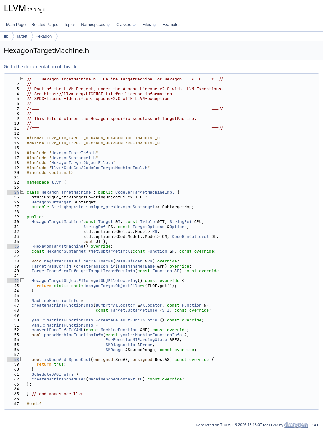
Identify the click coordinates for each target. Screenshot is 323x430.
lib (6, 36)
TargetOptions (148, 226)
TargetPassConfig (51, 266)
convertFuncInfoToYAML (58, 330)
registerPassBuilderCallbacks (78, 261)
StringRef (181, 221)
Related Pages (44, 24)
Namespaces (95, 24)
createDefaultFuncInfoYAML (129, 320)
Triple (147, 221)
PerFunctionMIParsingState (136, 339)
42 (13, 280)
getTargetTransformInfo (108, 271)
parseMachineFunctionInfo (73, 335)
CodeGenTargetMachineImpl (144, 192)
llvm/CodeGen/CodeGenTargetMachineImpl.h (99, 167)
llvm (56, 182)
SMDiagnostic (120, 344)
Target (21, 36)
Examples (171, 24)
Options (178, 226)
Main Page (16, 24)
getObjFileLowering (115, 280)
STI (165, 310)
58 (13, 359)
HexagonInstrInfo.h (73, 153)
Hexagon (43, 36)
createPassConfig (95, 266)
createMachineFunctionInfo (62, 305)
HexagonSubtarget (51, 202)
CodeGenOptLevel (190, 236)
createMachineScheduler (59, 379)
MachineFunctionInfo (55, 300)
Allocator (151, 305)
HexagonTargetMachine (66, 192)
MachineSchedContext (111, 379)
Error (146, 344)
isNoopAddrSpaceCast (67, 359)
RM (154, 231)
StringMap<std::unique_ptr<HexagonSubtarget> (104, 206)
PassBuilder (129, 261)
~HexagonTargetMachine (58, 246)
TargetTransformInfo (55, 271)
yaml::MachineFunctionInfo (62, 320)
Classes (126, 24)
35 (13, 246)
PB (149, 261)
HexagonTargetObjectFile (60, 280)
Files (149, 24)
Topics (69, 24)
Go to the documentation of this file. (41, 66)
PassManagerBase (136, 266)
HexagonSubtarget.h (73, 158)
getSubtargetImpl (110, 251)
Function (157, 251)
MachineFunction (119, 330)
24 (13, 192)
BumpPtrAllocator (115, 305)
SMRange (114, 349)
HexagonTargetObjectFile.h (82, 162)
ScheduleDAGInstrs (53, 374)
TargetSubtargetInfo (133, 310)
